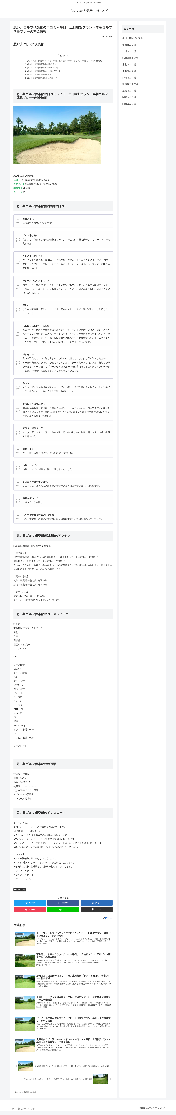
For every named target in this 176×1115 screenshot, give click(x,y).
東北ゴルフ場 (129, 64)
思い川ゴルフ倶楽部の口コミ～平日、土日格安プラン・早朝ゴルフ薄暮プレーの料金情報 (64, 61)
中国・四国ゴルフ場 (132, 38)
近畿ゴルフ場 (129, 90)
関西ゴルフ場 (129, 104)
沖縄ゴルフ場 (129, 77)
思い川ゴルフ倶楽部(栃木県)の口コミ (41, 64)
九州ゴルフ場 (129, 51)
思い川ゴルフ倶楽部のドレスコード (40, 79)
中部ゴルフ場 (129, 45)
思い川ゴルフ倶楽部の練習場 (37, 75)
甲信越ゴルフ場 (130, 84)
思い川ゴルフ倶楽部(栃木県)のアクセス (42, 68)
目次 (59, 55)
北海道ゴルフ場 (130, 58)
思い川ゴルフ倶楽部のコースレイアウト (42, 72)
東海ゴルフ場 (129, 71)
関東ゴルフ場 (19, 891)
